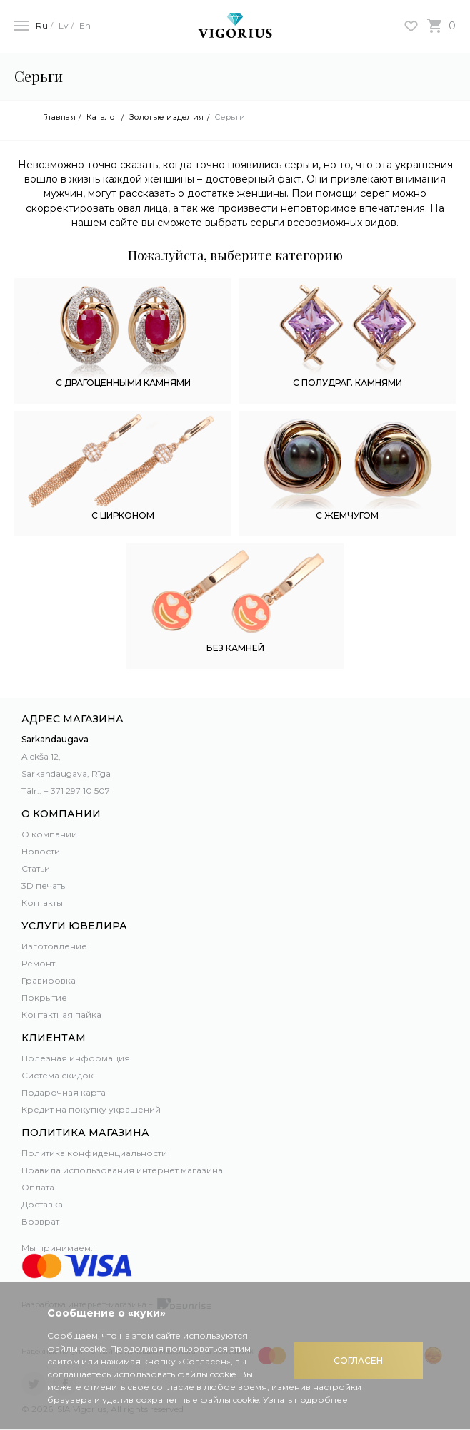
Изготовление (54, 946)
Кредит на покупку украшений (91, 1109)
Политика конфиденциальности (94, 1153)
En (85, 25)
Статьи (35, 868)
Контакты (42, 902)
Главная (59, 117)
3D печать (43, 885)
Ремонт (38, 963)
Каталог (102, 117)
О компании (49, 834)
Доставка (42, 1204)
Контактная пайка (61, 1014)
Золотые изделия (166, 117)
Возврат (40, 1221)
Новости (40, 851)
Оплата (37, 1187)
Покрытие (44, 997)
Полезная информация (75, 1058)
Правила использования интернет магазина (122, 1170)
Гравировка (48, 980)
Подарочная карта (63, 1092)
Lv (64, 25)
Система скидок (57, 1075)
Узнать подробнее (305, 1399)
